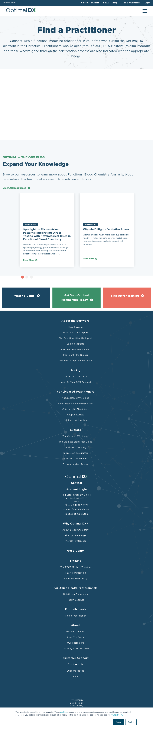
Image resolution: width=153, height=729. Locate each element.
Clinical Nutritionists (75, 420)
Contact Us (75, 664)
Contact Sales (9, 3)
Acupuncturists (75, 414)
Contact (76, 483)
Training (75, 561)
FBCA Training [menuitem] (110, 3)
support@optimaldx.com (76, 509)
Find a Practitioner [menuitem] (131, 3)
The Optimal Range (75, 535)
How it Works (75, 327)
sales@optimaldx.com (77, 514)
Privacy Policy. (117, 715)
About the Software (75, 321)
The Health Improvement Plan (75, 360)
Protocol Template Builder (75, 349)
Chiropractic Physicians (75, 409)
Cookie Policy (76, 705)
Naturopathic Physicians (75, 398)
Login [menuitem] (147, 3)
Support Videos (75, 671)
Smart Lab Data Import (75, 332)
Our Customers (75, 643)
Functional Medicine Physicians (75, 403)
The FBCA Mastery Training (75, 567)
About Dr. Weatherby (75, 578)
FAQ (75, 676)
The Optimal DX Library (75, 436)
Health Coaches (75, 600)
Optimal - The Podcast (75, 458)
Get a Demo (75, 550)
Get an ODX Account (75, 376)
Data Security (76, 703)
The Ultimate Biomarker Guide (75, 442)
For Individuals (75, 609)
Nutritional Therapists (75, 594)
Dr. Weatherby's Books (75, 464)
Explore (75, 430)
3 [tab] (41, 277)
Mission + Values (75, 631)
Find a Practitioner (75, 616)
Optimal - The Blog (75, 447)
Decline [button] (131, 722)
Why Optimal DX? (75, 523)
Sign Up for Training (125, 296)
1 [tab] (32, 277)
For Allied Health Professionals (75, 588)
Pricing (76, 370)
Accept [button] (118, 722)
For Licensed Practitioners (75, 391)
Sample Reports (75, 344)
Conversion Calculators (75, 453)
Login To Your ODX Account (75, 382)
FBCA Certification (75, 573)
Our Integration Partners (75, 648)
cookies (63, 712)
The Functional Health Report (75, 338)
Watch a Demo (24, 296)
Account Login (76, 489)
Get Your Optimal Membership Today (75, 298)
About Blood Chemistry (75, 530)
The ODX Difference (76, 541)
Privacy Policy (76, 700)
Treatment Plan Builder (75, 355)
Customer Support (75, 658)
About (75, 625)
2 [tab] (36, 277)
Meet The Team (75, 637)
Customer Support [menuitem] (90, 3)
